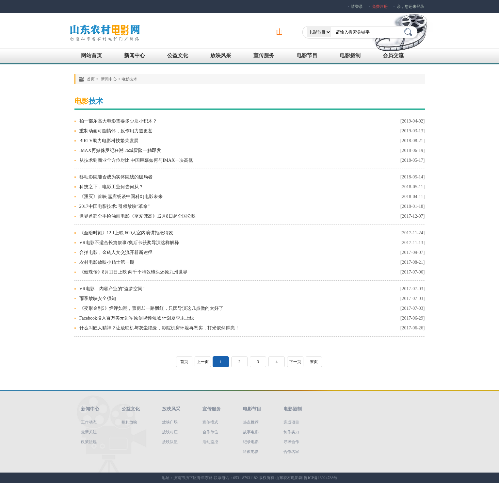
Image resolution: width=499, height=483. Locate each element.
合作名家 (291, 451)
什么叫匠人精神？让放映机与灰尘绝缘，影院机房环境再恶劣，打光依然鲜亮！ (159, 327)
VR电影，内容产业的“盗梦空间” (112, 288)
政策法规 (89, 442)
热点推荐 (251, 422)
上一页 (203, 361)
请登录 (357, 6)
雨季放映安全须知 (97, 298)
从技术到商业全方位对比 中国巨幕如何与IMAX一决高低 (136, 160)
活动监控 (210, 442)
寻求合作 (291, 442)
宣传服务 (263, 55)
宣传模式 (210, 422)
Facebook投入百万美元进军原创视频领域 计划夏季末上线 (136, 318)
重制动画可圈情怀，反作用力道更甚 (116, 130)
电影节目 (307, 55)
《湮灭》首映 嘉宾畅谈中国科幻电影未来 (121, 196)
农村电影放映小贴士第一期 (106, 262)
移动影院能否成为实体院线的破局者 (116, 177)
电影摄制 (350, 55)
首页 (91, 79)
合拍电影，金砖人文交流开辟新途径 (116, 252)
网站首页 (91, 55)
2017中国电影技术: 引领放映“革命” (114, 206)
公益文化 (177, 55)
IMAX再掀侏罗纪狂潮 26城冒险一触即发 (120, 150)
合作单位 (210, 432)
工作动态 (89, 422)
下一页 (295, 361)
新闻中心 (134, 55)
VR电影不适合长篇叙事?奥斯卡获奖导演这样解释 (129, 242)
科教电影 (251, 451)
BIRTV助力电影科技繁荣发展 (108, 140)
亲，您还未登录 (410, 6)
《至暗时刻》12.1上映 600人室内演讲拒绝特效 (126, 232)
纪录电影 (251, 442)
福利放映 (129, 422)
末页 (314, 361)
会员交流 (393, 55)
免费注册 (380, 6)
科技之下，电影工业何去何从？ (111, 186)
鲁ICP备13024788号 (320, 477)
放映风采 (220, 55)
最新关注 (89, 432)
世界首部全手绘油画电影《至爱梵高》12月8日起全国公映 (137, 216)
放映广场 (170, 422)
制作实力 (291, 432)
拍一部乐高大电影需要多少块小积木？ (118, 121)
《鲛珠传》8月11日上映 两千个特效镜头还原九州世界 (133, 272)
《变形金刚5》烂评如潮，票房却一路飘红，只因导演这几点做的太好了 (151, 308)
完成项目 (291, 422)
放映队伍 (170, 442)
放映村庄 (170, 432)
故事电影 (251, 432)
